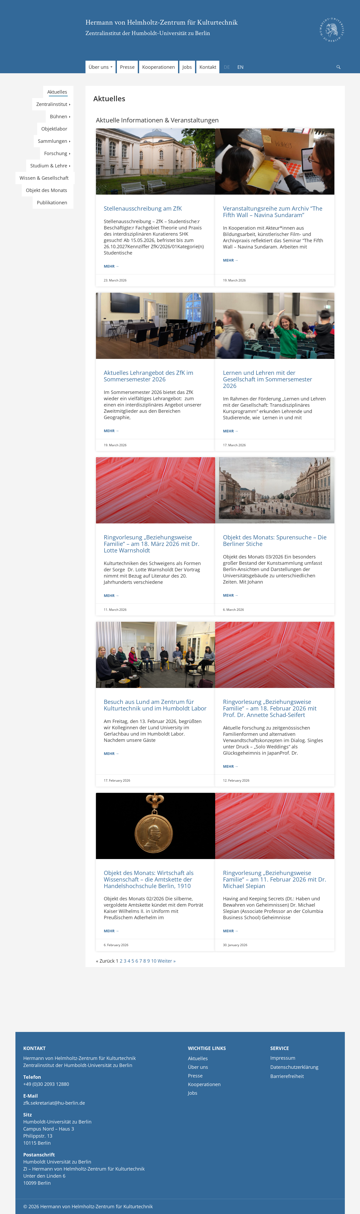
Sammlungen (52, 141)
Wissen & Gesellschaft (44, 178)
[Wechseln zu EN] (240, 67)
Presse (127, 67)
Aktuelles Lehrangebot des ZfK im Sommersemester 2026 (148, 376)
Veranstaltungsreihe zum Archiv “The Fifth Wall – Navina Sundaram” (272, 211)
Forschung (55, 153)
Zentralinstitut (51, 104)
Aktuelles (57, 92)
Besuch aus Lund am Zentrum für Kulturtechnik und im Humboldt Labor (155, 705)
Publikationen (52, 202)
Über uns (99, 67)
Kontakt (207, 67)
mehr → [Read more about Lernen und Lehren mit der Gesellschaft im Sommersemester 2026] (230, 430)
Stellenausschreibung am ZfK (143, 208)
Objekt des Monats (46, 190)
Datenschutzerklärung (294, 1067)
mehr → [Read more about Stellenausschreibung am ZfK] (111, 266)
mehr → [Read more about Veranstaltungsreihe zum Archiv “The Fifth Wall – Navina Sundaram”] (230, 260)
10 (153, 961)
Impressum (282, 1058)
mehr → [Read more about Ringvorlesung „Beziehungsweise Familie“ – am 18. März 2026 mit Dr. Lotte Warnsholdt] (111, 595)
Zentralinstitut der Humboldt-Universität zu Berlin (147, 33)
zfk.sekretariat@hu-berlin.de (54, 1103)
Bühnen (58, 116)
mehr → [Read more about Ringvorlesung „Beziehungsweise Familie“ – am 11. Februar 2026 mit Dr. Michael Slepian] (230, 930)
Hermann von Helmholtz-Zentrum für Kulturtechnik (161, 22)
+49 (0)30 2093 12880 (46, 1084)
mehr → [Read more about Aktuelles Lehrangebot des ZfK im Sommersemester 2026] (111, 430)
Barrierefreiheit (287, 1076)
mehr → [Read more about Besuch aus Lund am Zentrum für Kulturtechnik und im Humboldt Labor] (111, 753)
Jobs (187, 67)
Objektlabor (54, 129)
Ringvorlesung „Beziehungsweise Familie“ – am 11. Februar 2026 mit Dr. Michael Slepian (274, 879)
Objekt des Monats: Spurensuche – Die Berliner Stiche (275, 540)
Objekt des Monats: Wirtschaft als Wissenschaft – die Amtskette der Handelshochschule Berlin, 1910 (148, 879)
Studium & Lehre (48, 165)
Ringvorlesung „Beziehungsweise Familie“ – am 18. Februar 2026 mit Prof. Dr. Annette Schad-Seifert (270, 708)
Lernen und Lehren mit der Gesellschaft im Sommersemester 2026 (267, 379)
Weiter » (167, 961)
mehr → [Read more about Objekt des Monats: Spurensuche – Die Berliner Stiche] (230, 595)
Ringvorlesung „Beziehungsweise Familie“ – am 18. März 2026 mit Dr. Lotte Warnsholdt (151, 543)
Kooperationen (158, 67)
